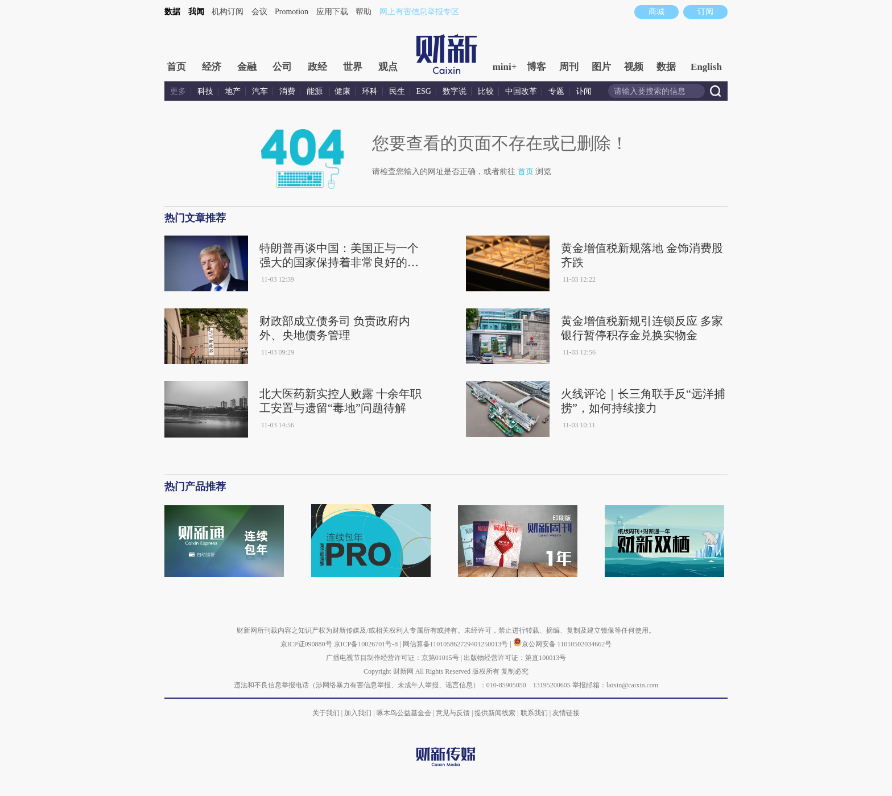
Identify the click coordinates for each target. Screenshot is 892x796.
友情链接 (566, 713)
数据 (172, 11)
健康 (342, 91)
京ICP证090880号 (306, 644)
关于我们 (326, 713)
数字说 (454, 91)
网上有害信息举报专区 (419, 11)
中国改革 (521, 91)
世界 (352, 66)
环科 (370, 91)
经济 (211, 66)
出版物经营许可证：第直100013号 (515, 658)
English (706, 66)
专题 (556, 91)
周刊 (569, 66)
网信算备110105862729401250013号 (456, 644)
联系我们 (534, 713)
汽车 (260, 91)
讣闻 (584, 91)
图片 (601, 66)
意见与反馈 (453, 713)
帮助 (363, 11)
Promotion (291, 11)
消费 (287, 91)
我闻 (196, 11)
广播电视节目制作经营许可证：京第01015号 (392, 658)
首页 (176, 66)
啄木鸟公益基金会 (405, 713)
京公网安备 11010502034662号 (562, 644)
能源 (316, 91)
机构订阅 (227, 11)
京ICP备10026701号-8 (367, 644)
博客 (536, 66)
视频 (633, 66)
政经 (317, 66)
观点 (388, 66)
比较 (486, 91)
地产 (233, 91)
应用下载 (332, 11)
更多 (178, 91)
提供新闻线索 (494, 713)
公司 (282, 66)
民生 (397, 91)
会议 (259, 11)
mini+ (505, 66)
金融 (247, 66)
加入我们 (357, 713)
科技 (205, 91)
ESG (423, 91)
